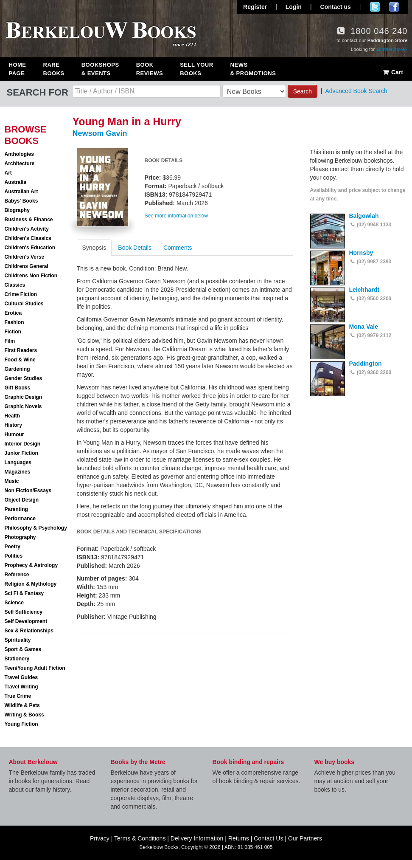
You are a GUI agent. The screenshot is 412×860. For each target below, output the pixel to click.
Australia (15, 182)
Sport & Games (23, 649)
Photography (20, 537)
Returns (238, 838)
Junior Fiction (21, 453)
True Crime (18, 696)
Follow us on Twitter (375, 7)
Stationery (17, 659)
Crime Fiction (21, 294)
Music (12, 481)
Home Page (17, 69)
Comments (177, 247)
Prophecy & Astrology (31, 565)
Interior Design (23, 444)
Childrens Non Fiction (31, 276)
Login (294, 6)
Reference (17, 575)
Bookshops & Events (100, 69)
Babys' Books (21, 201)
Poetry (12, 547)
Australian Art (21, 192)
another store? (392, 49)
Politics (14, 556)
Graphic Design (23, 397)
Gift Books (18, 388)
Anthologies (19, 154)
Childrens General (26, 266)
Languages (18, 462)
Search (302, 91)
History (13, 425)
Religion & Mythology (31, 584)
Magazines (18, 472)
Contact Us (268, 838)
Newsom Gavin (100, 133)
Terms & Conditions (139, 838)
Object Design (22, 500)
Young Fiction (21, 724)
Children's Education (30, 248)
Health (12, 416)
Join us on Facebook (394, 7)
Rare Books (53, 69)
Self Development (26, 621)
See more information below (176, 216)
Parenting (16, 509)
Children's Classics (28, 238)
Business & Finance (29, 220)
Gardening (17, 369)
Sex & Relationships (29, 631)
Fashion (14, 322)
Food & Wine (20, 360)
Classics (15, 285)
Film (10, 341)
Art (8, 173)
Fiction (13, 332)
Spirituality (18, 640)
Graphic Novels (23, 406)
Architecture (20, 163)
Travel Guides (21, 677)
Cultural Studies (24, 304)
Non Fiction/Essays (28, 490)
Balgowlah (364, 215)
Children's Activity (27, 229)
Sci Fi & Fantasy (24, 593)
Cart (392, 72)
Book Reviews (149, 69)
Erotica (13, 313)
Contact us (335, 6)
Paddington (365, 363)
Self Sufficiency (23, 612)
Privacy (99, 838)
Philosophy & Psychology (36, 528)
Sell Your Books (196, 69)
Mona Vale (363, 326)
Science (14, 603)
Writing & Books (24, 715)
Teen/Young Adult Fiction (35, 668)
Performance (20, 519)
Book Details (134, 247)
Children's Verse (25, 257)
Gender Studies (23, 378)
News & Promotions (253, 69)
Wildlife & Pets (22, 705)
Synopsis (94, 247)
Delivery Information (197, 838)
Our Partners (305, 838)
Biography (17, 210)
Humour (14, 434)
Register (255, 6)
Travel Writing (21, 687)
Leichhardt (364, 289)
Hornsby (361, 252)
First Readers (21, 350)
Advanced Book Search (356, 90)
